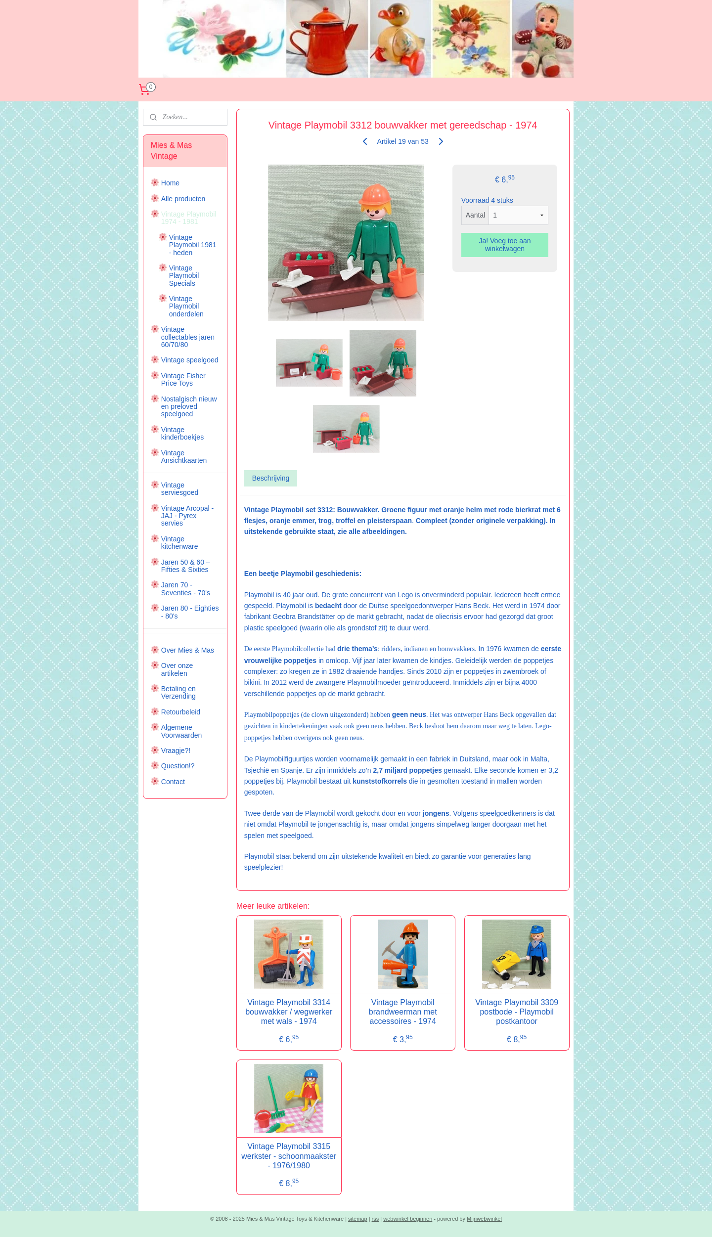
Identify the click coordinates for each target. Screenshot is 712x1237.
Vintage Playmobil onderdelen (186, 306)
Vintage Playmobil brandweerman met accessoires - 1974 (402, 1011)
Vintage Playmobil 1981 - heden (193, 245)
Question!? (178, 766)
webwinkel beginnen (407, 1219)
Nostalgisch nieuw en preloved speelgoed (189, 406)
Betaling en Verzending (178, 692)
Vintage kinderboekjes (182, 433)
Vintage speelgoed (190, 360)
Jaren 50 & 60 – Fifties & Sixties (185, 566)
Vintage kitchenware (179, 542)
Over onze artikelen (177, 669)
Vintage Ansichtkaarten (184, 456)
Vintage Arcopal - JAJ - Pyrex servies (187, 516)
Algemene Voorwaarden (181, 731)
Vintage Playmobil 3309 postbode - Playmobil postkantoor (516, 1011)
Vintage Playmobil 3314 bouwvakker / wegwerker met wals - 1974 (288, 1011)
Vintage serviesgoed (180, 488)
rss (375, 1219)
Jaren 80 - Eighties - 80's (190, 611)
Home (170, 183)
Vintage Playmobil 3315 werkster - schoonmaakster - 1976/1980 (288, 1155)
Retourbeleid (180, 712)
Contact (173, 782)
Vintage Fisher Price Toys (183, 379)
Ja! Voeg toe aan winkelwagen (505, 245)
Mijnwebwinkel (484, 1219)
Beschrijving (270, 478)
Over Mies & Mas (187, 650)
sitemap (357, 1219)
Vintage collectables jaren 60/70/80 (188, 337)
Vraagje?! (175, 750)
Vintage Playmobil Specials (184, 275)
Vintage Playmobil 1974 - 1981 (189, 217)
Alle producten (183, 199)
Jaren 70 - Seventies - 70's (185, 588)
